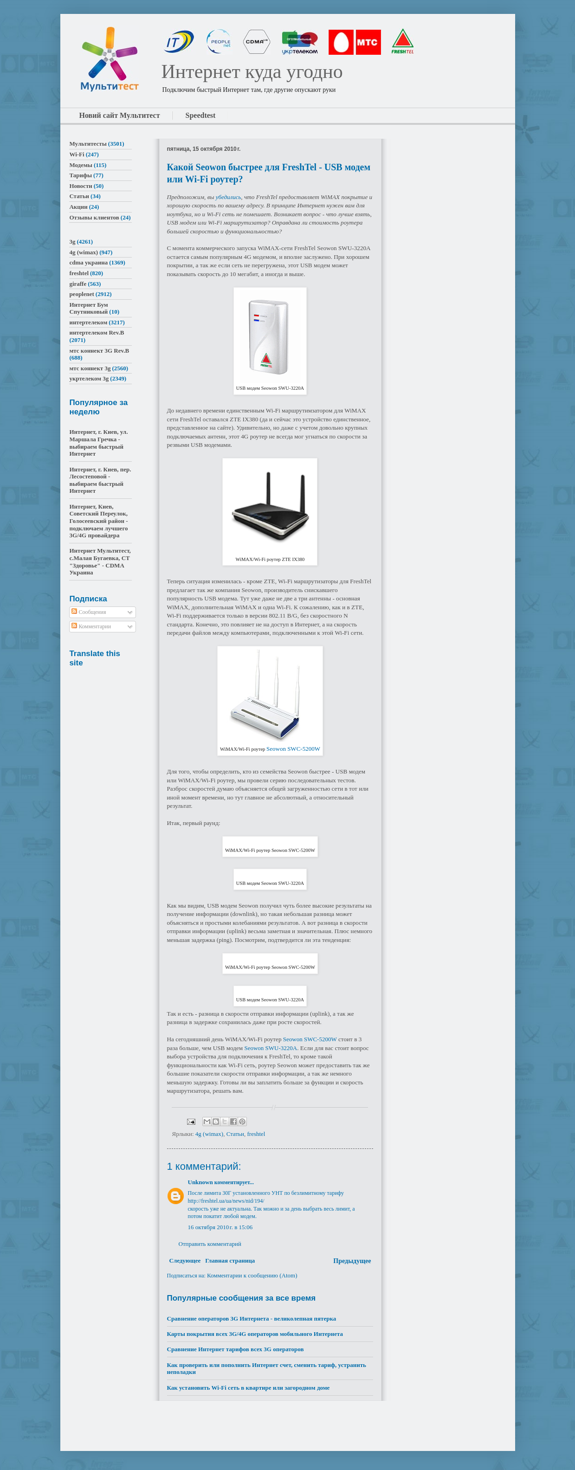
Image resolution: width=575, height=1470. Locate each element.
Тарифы (80, 175)
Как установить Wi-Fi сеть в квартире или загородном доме (248, 1387)
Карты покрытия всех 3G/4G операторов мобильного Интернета (255, 1333)
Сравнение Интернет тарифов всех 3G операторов (235, 1349)
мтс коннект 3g (89, 368)
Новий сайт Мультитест (119, 115)
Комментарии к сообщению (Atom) (252, 1275)
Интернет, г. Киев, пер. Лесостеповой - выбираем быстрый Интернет (100, 480)
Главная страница (230, 1260)
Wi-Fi (76, 154)
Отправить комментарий (210, 1243)
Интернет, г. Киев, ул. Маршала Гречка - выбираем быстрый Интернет (98, 442)
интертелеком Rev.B (96, 332)
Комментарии (91, 626)
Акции (78, 206)
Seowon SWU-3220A (270, 1047)
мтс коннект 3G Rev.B (99, 350)
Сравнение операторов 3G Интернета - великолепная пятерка (251, 1318)
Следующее (185, 1260)
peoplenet (81, 293)
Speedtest (201, 115)
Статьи (235, 1133)
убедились (228, 196)
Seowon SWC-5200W (293, 748)
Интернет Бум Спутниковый (88, 308)
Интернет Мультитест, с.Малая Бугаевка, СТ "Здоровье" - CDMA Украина (99, 561)
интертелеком (88, 322)
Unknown (200, 1182)
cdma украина (88, 262)
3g (72, 241)
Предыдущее (352, 1260)
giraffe (77, 283)
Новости (80, 185)
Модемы (80, 164)
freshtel (256, 1133)
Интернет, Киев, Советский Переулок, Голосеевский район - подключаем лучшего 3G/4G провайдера (98, 521)
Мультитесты (87, 143)
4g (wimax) (209, 1133)
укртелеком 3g (89, 378)
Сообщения (88, 612)
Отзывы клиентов (94, 217)
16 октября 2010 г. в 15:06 (220, 1227)
